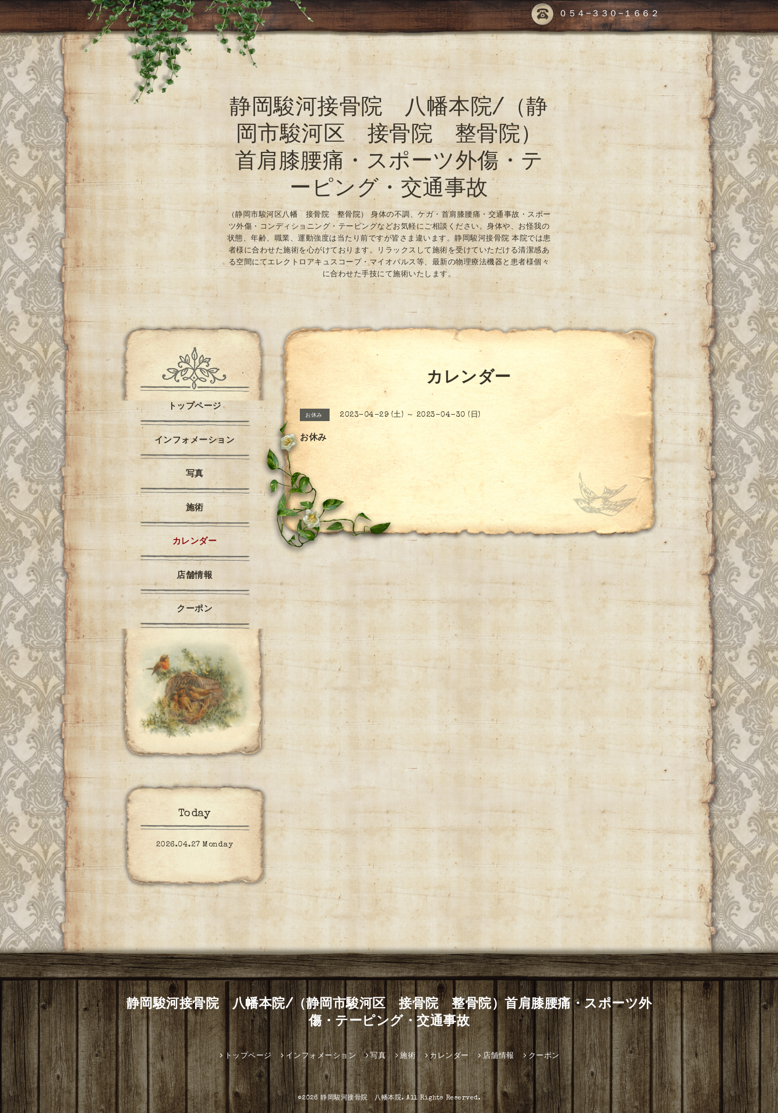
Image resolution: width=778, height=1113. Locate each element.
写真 (195, 474)
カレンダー (194, 542)
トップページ (195, 407)
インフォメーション (195, 441)
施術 (195, 508)
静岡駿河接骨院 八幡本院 (360, 1098)
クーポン (194, 609)
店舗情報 (194, 576)
